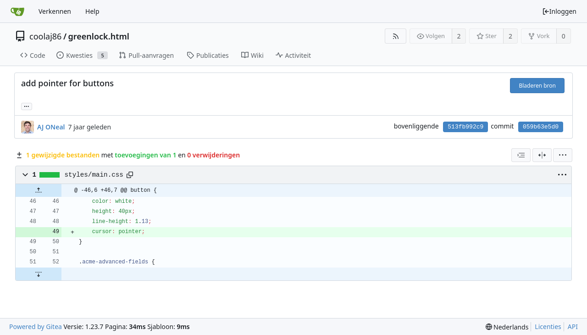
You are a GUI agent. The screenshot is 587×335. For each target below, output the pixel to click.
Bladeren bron (537, 85)
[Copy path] (129, 174)
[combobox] (521, 155)
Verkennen (55, 11)
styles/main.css (94, 175)
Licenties (548, 326)
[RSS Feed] (395, 36)
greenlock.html (98, 36)
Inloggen (559, 11)
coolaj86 (45, 36)
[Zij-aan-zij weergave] (542, 155)
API (573, 326)
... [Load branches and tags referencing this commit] (26, 106)
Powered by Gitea (35, 326)
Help (92, 11)
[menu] (562, 155)
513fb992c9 (465, 126)
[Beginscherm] (17, 11)
